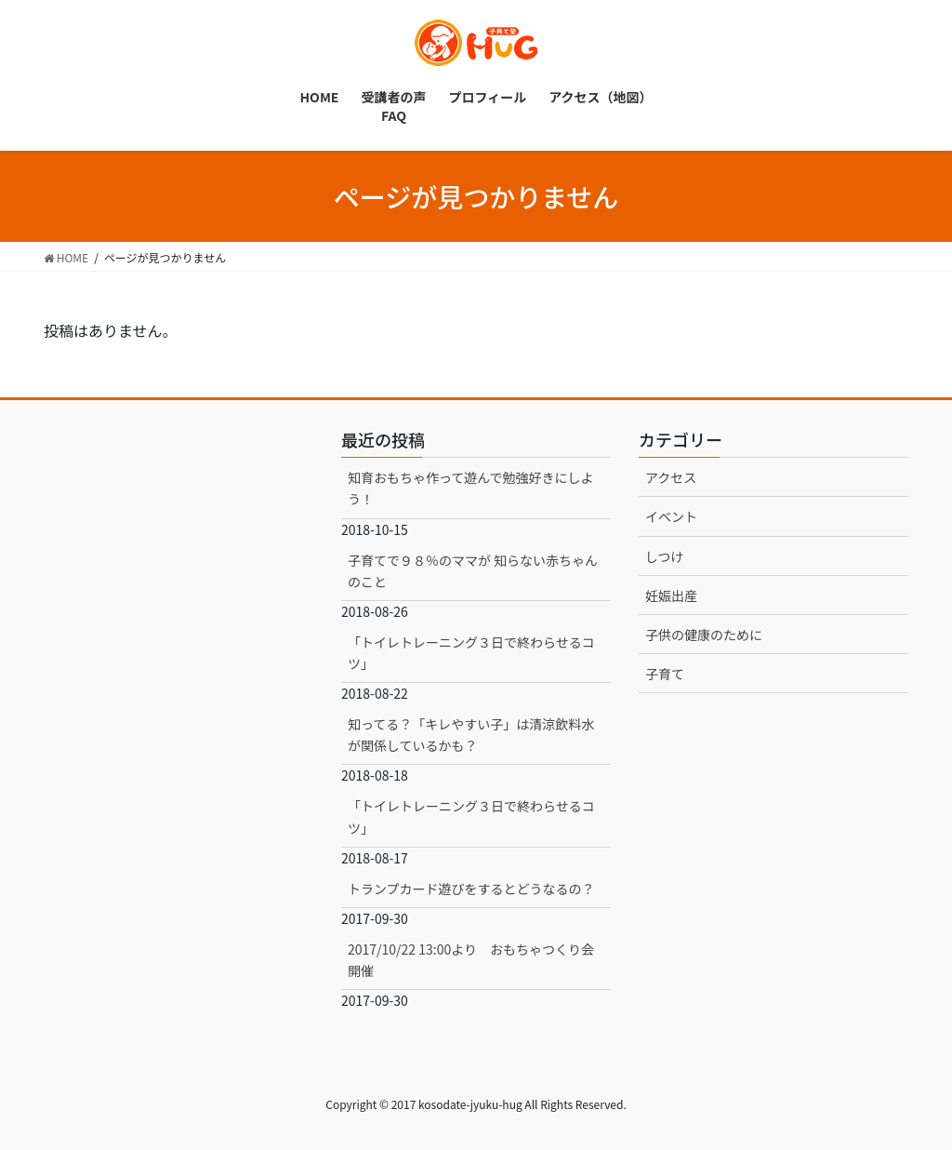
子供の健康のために (703, 634)
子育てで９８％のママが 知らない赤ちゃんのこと (473, 571)
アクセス (670, 477)
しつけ (664, 556)
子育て (664, 673)
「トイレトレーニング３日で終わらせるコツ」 (471, 653)
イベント (671, 516)
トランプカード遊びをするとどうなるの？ (471, 888)
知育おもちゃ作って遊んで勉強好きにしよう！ (471, 488)
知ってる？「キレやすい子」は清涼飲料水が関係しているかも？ (471, 735)
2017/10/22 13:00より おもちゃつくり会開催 (471, 960)
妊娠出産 (671, 595)
